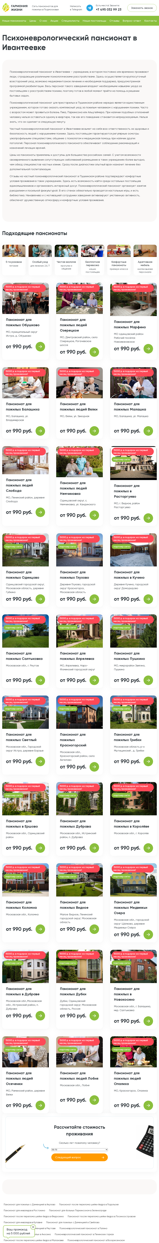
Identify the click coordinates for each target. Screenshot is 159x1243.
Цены (32, 20)
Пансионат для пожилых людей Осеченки (19, 1078)
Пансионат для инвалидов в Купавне (23, 1222)
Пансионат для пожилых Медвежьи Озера (130, 907)
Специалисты (70, 20)
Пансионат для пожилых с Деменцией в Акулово (29, 1204)
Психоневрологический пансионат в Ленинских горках (84, 1234)
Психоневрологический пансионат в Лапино (83, 1228)
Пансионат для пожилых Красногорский (73, 739)
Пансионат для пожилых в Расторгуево (127, 491)
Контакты (150, 20)
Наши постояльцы (94, 20)
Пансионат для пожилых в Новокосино (127, 994)
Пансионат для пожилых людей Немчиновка (73, 488)
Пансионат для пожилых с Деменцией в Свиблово (73, 1222)
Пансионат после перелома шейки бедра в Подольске (89, 1204)
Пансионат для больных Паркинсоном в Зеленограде (77, 1210)
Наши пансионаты (14, 20)
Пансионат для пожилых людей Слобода (19, 485)
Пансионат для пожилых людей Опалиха (127, 1078)
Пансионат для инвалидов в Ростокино (24, 1210)
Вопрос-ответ (132, 20)
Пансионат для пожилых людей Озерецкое (73, 324)
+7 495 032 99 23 (108, 9)
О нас (43, 20)
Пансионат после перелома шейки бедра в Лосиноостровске (102, 1216)
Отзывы (114, 20)
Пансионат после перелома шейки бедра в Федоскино (34, 1216)
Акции (54, 20)
